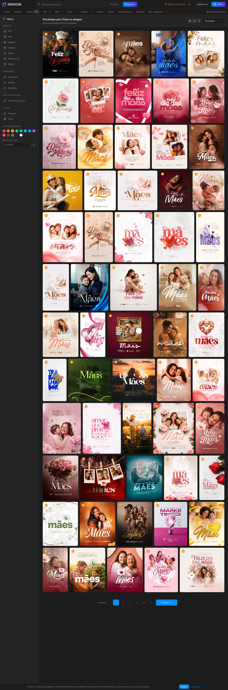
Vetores (100, 11)
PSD (47, 11)
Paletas (32, 12)
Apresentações (125, 11)
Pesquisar (130, 4)
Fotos (72, 11)
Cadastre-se (202, 4)
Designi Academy (216, 11)
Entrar (218, 4)
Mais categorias (157, 11)
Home (7, 11)
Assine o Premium (175, 4)
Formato (115, 4)
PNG (59, 11)
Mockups (140, 11)
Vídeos (111, 11)
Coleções (18, 11)
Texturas (87, 11)
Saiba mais (196, 686)
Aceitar (184, 686)
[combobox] (213, 21)
